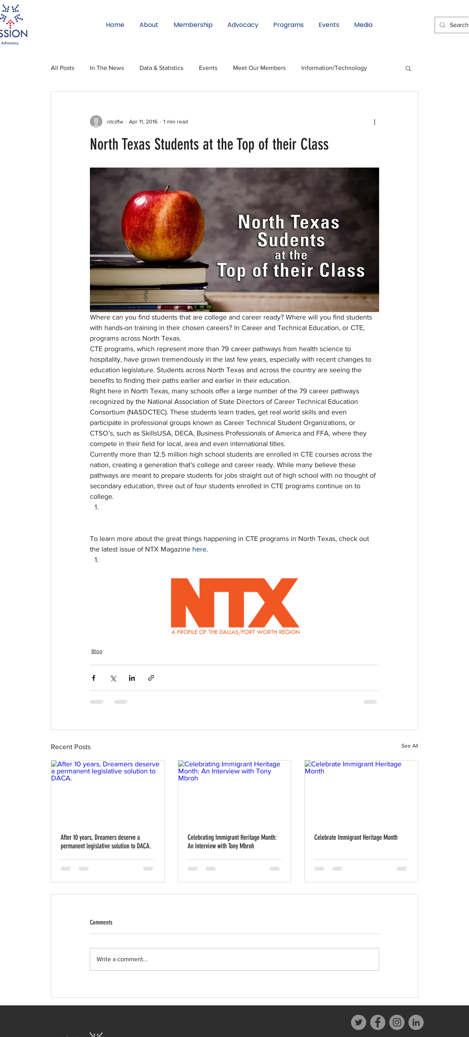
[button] (408, 68)
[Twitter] (358, 1022)
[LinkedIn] (416, 1022)
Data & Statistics (161, 67)
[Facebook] (377, 1022)
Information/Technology (334, 67)
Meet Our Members (259, 67)
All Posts (62, 67)
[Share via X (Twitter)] (112, 678)
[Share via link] (151, 678)
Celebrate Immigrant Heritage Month (355, 837)
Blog (96, 651)
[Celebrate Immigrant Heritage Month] (361, 792)
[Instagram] (397, 1022)
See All (409, 745)
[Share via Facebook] (93, 678)
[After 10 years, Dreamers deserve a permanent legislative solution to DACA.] (107, 792)
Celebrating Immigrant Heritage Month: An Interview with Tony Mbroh (232, 841)
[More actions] (374, 121)
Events (208, 67)
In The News (107, 67)
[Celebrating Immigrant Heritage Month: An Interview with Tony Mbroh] (234, 792)
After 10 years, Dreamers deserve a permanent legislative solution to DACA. (106, 841)
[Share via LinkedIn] (132, 678)
